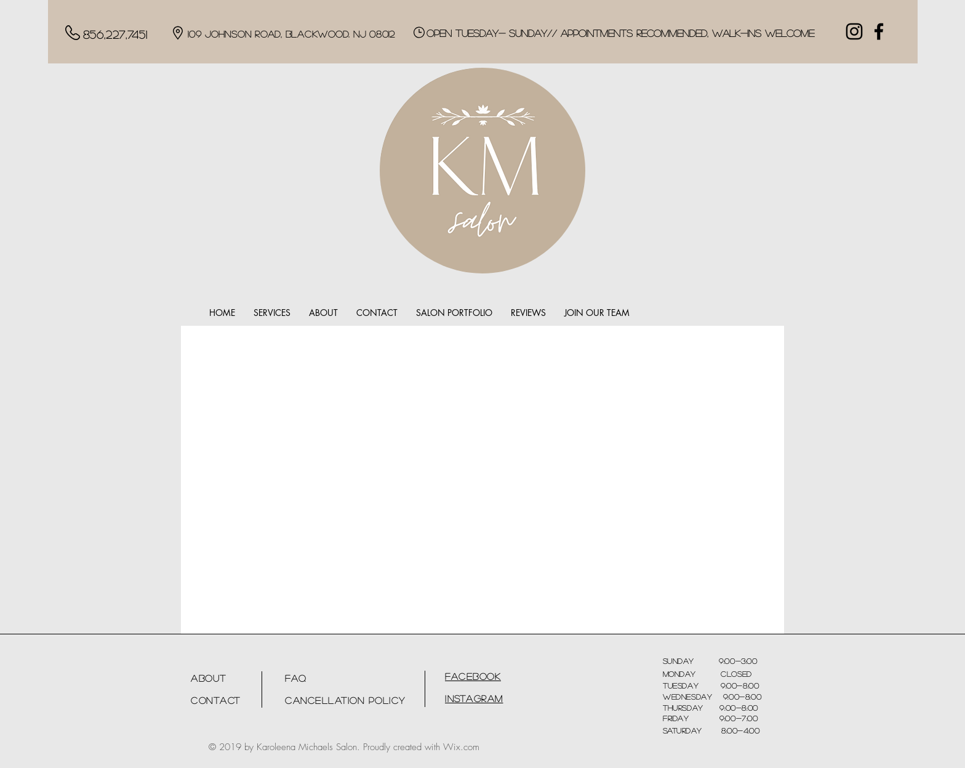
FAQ (295, 677)
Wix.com (461, 747)
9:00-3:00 (726, 661)
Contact (216, 700)
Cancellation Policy (345, 700)
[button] (272, 313)
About (208, 677)
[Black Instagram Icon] (854, 31)
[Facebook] (879, 31)
